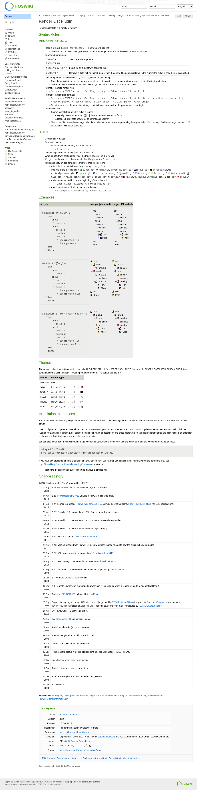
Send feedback (55, 784)
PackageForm (49, 708)
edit (58, 708)
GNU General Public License (79, 741)
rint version (63, 758)
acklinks (87, 758)
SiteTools (9, 114)
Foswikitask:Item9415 (102, 553)
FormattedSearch (141, 51)
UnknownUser (161, 15)
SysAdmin (11, 160)
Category (81, 15)
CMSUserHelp (13, 151)
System (8, 16)
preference (75, 369)
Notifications (12, 49)
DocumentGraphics (64, 187)
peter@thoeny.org (106, 736)
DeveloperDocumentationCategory (80, 695)
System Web (68, 15)
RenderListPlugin (135, 15)
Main (9, 154)
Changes (11, 45)
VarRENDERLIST (66, 594)
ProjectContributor (68, 714)
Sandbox (11, 157)
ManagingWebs (12, 111)
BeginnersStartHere (14, 67)
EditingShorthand (13, 70)
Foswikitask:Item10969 (86, 536)
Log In (11, 22)
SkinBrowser (11, 89)
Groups (10, 36)
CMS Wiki (55, 15)
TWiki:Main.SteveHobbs (150, 606)
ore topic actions (131, 758)
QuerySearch (11, 83)
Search (10, 42)
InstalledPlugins (12, 93)
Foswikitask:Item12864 (88, 504)
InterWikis (9, 108)
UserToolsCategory (14, 142)
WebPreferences (13, 121)
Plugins (121, 15)
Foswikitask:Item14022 (68, 496)
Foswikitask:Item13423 (139, 504)
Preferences (12, 58)
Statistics (11, 55)
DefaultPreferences (137, 695)
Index (9, 39)
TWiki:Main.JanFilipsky (123, 602)
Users (9, 32)
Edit (179, 16)
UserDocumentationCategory (18, 139)
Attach (188, 16)
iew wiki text (100, 758)
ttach (51, 758)
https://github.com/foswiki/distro (75, 732)
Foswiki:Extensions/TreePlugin (53, 699)
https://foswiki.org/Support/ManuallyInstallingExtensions (65, 464)
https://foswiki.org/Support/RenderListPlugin (80, 750)
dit (44, 758)
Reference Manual (13, 101)
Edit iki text (115, 758)
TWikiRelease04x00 (61, 619)
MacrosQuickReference (16, 77)
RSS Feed (11, 52)
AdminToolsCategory (14, 105)
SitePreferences (155, 695)
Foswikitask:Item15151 (68, 487)
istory (74, 758)
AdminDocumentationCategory (101, 15)
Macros (96, 594)
